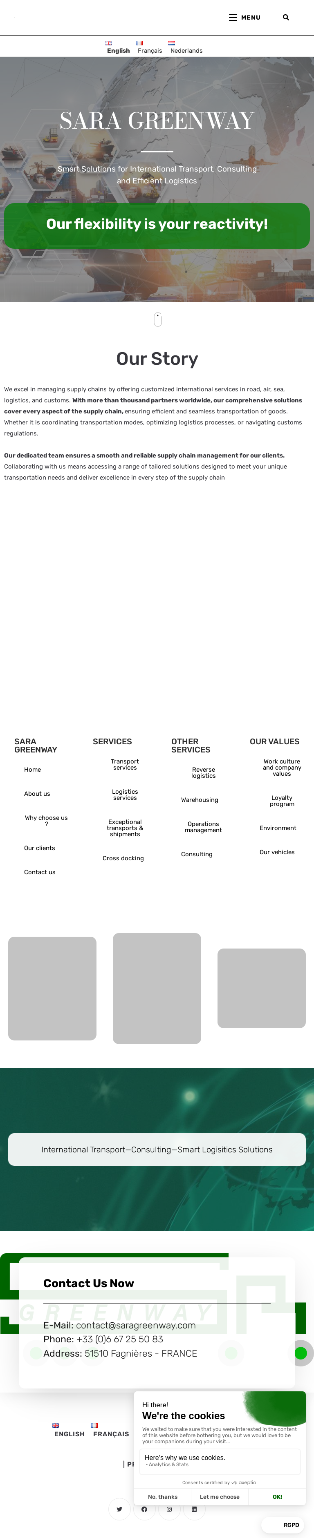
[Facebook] (144, 1509)
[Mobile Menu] (251, 17)
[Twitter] (119, 1509)
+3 (81, 1339)
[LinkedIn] (194, 1509)
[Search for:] (286, 17)
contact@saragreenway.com (136, 1325)
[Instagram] (169, 1509)
